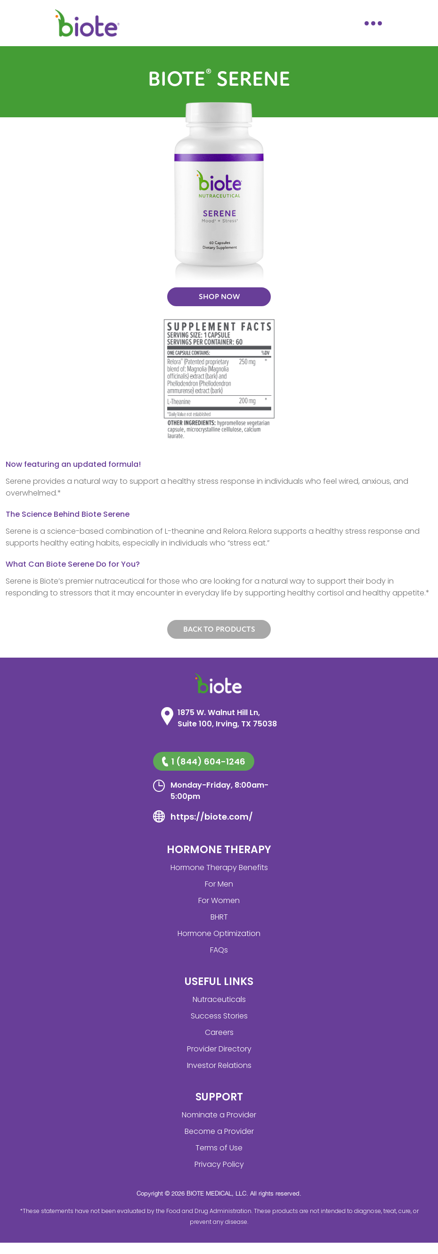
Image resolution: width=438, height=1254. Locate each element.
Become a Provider (219, 1131)
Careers (219, 1032)
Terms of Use (219, 1147)
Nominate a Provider (219, 1114)
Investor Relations (219, 1065)
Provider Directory (219, 1048)
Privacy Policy (219, 1164)
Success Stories (219, 1015)
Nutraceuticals (219, 999)
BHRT (219, 917)
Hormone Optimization (219, 933)
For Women (219, 900)
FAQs (219, 950)
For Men (219, 884)
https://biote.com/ (211, 816)
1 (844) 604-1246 (203, 761)
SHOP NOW (219, 296)
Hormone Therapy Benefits (219, 867)
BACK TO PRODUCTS (219, 629)
